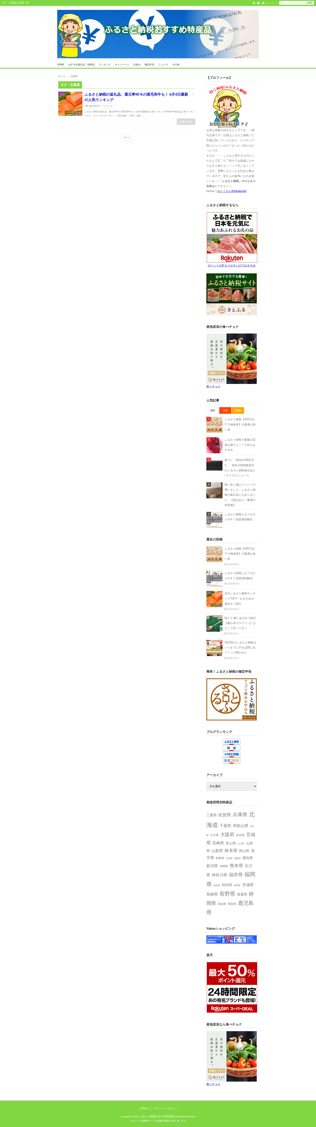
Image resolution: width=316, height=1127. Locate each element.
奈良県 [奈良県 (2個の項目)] (240, 835)
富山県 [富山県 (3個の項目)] (231, 843)
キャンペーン (122, 64)
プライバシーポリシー (165, 1108)
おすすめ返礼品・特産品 (81, 64)
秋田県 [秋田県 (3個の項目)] (227, 885)
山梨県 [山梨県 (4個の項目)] (217, 850)
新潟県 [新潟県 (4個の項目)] (212, 866)
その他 (175, 64)
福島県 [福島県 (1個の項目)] (216, 885)
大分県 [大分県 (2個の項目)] (214, 835)
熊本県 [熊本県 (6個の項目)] (236, 865)
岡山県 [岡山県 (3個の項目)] (244, 851)
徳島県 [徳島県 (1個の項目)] (237, 858)
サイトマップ (271, 3)
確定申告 (149, 64)
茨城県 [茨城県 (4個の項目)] (248, 884)
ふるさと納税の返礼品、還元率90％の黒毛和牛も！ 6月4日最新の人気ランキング (136, 97)
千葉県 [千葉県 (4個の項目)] (225, 825)
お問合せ (144, 1108)
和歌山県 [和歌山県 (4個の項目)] (240, 825)
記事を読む (186, 121)
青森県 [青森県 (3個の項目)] (242, 894)
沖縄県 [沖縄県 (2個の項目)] (223, 866)
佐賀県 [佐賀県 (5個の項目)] (224, 814)
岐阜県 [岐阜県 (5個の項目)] (231, 850)
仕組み (137, 64)
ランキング (105, 64)
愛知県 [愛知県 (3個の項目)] (248, 858)
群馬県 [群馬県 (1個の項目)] (237, 885)
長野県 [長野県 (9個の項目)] (227, 894)
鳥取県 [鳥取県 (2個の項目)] (232, 904)
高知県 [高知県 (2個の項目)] (222, 904)
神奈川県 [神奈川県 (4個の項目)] (219, 875)
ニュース (163, 64)
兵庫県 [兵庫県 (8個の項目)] (240, 815)
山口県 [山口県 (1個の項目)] (241, 843)
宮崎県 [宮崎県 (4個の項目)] (218, 843)
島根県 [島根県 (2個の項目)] (220, 858)
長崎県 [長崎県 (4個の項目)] (212, 894)
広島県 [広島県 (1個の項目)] (229, 858)
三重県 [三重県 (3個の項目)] (211, 815)
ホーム (127, 137)
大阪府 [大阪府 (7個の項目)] (227, 834)
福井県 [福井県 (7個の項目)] (236, 874)
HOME (60, 64)
